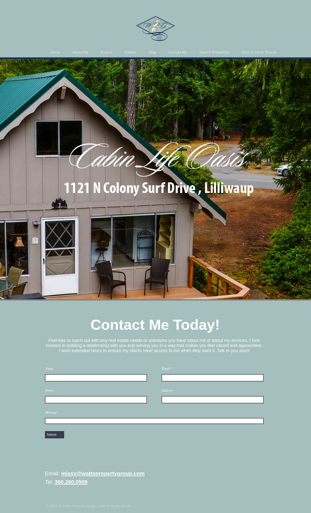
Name (49, 369)
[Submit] (54, 434)
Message (51, 412)
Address (167, 390)
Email (166, 369)
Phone (49, 390)
